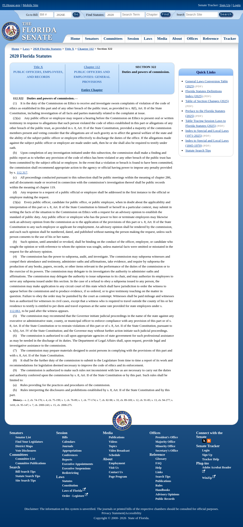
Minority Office (165, 446)
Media (162, 39)
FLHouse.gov (11, 5)
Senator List (23, 437)
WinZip (209, 478)
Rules (159, 485)
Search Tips (162, 476)
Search (180, 14)
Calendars (68, 441)
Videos (113, 441)
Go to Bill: (32, 14)
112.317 (22, 172)
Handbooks (162, 490)
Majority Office (165, 441)
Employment (117, 463)
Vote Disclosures (25, 450)
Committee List (25, 459)
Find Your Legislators (29, 441)
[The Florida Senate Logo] (29, 31)
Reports (67, 459)
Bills (65, 437)
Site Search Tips (25, 480)
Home (75, 39)
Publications (116, 437)
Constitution (70, 485)
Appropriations (72, 450)
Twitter (204, 441)
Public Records (165, 499)
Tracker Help (210, 459)
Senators (92, 39)
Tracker (229, 39)
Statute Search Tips (198, 150)
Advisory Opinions (167, 494)
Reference (211, 39)
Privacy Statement (113, 513)
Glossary (161, 459)
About (177, 39)
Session (133, 39)
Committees (113, 39)
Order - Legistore (75, 496)
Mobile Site (30, 5)
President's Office (166, 437)
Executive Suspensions (76, 468)
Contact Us (116, 472)
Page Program (118, 476)
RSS (209, 441)
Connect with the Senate (209, 435)
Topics (113, 446)
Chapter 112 (86, 48)
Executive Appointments (77, 464)
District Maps (24, 446)
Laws (148, 39)
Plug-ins (202, 463)
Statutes (67, 481)
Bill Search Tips (25, 471)
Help (158, 467)
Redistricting (70, 473)
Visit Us (114, 467)
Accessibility (133, 513)
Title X (69, 48)
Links (159, 472)
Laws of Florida (74, 490)
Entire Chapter (92, 90)
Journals (67, 446)
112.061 (15, 311)
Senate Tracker (208, 446)
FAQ (158, 463)
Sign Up (225, 5)
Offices (192, 39)
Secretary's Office (166, 450)
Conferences (70, 455)
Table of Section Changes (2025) (207, 101)
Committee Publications (30, 463)
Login (237, 5)
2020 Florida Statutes (47, 48)
